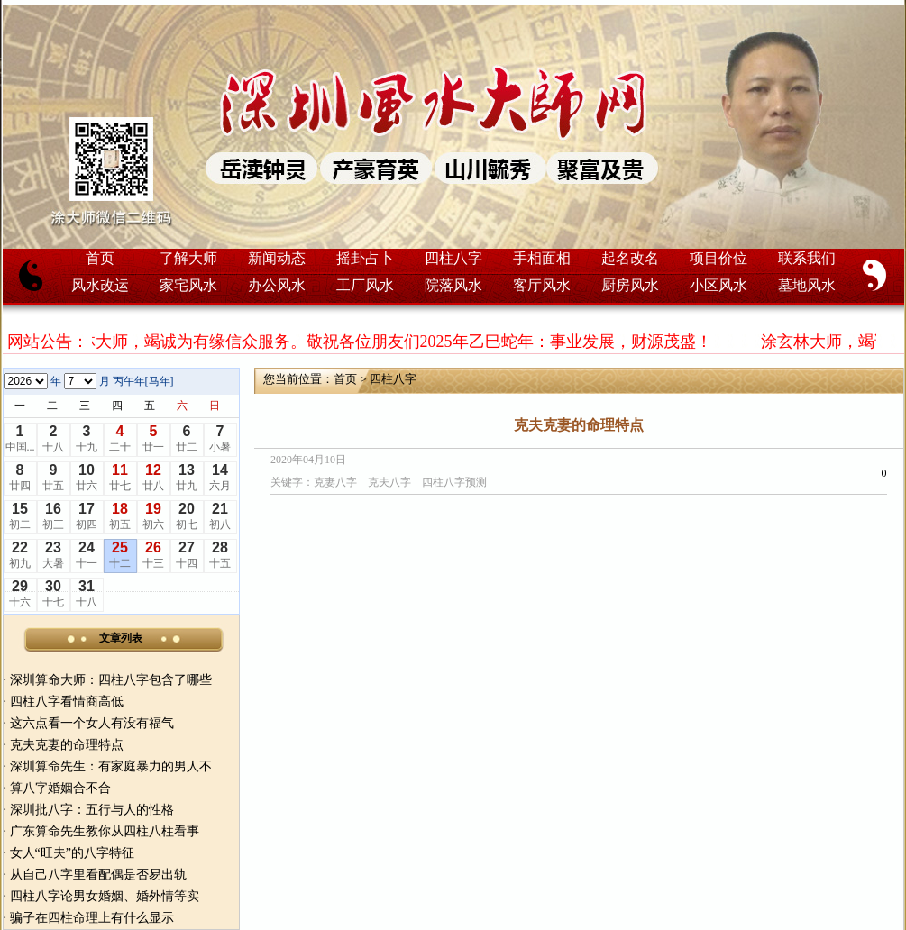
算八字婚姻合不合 (60, 788)
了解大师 (188, 258)
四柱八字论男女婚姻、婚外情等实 (104, 896)
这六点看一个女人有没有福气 (92, 723)
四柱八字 (453, 258)
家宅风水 (188, 285)
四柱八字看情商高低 (67, 701)
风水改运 (100, 285)
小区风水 (718, 285)
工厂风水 (365, 285)
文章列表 (120, 638)
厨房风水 (630, 285)
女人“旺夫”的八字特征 (72, 853)
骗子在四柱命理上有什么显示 (92, 918)
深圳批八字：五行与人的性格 (92, 809)
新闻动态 (277, 258)
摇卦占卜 (365, 258)
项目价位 (718, 258)
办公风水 (277, 285)
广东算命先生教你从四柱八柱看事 (104, 831)
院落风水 (453, 285)
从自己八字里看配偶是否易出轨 (98, 874)
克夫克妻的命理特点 (67, 745)
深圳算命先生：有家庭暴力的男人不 (111, 766)
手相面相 (542, 258)
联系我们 (807, 258)
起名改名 (630, 258)
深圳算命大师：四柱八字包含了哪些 (111, 680)
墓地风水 (807, 285)
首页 (100, 258)
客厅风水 (542, 285)
